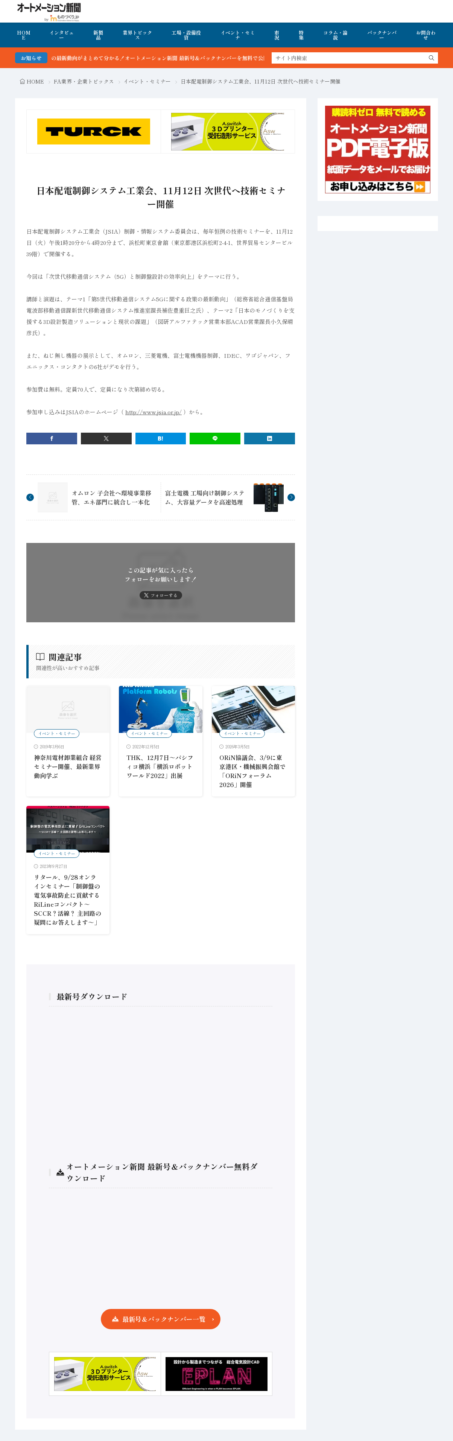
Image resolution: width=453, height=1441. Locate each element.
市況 (276, 35)
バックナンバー (382, 35)
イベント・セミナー (147, 81)
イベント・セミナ (237, 35)
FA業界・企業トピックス (84, 81)
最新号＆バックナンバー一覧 (163, 1319)
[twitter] (106, 438)
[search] (431, 58)
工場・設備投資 (186, 35)
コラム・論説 (335, 35)
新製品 (98, 35)
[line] (215, 438)
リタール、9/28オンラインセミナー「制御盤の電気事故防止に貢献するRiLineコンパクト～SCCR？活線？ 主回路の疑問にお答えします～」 (67, 900)
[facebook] (51, 438)
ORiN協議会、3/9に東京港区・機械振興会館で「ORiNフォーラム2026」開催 (252, 771)
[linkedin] (269, 438)
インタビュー (61, 35)
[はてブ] (160, 438)
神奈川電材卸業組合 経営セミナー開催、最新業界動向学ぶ (68, 766)
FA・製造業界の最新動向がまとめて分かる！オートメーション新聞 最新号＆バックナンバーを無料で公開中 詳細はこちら (177, 58)
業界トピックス (137, 35)
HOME (23, 35)
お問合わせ (426, 35)
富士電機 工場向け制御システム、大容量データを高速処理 (205, 497)
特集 (301, 35)
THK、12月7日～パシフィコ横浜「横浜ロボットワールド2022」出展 (159, 766)
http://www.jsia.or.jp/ (153, 412)
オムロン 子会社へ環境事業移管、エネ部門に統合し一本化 (111, 497)
